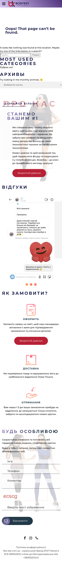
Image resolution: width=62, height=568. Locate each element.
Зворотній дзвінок (29, 173)
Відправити (15, 521)
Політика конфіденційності (31, 547)
